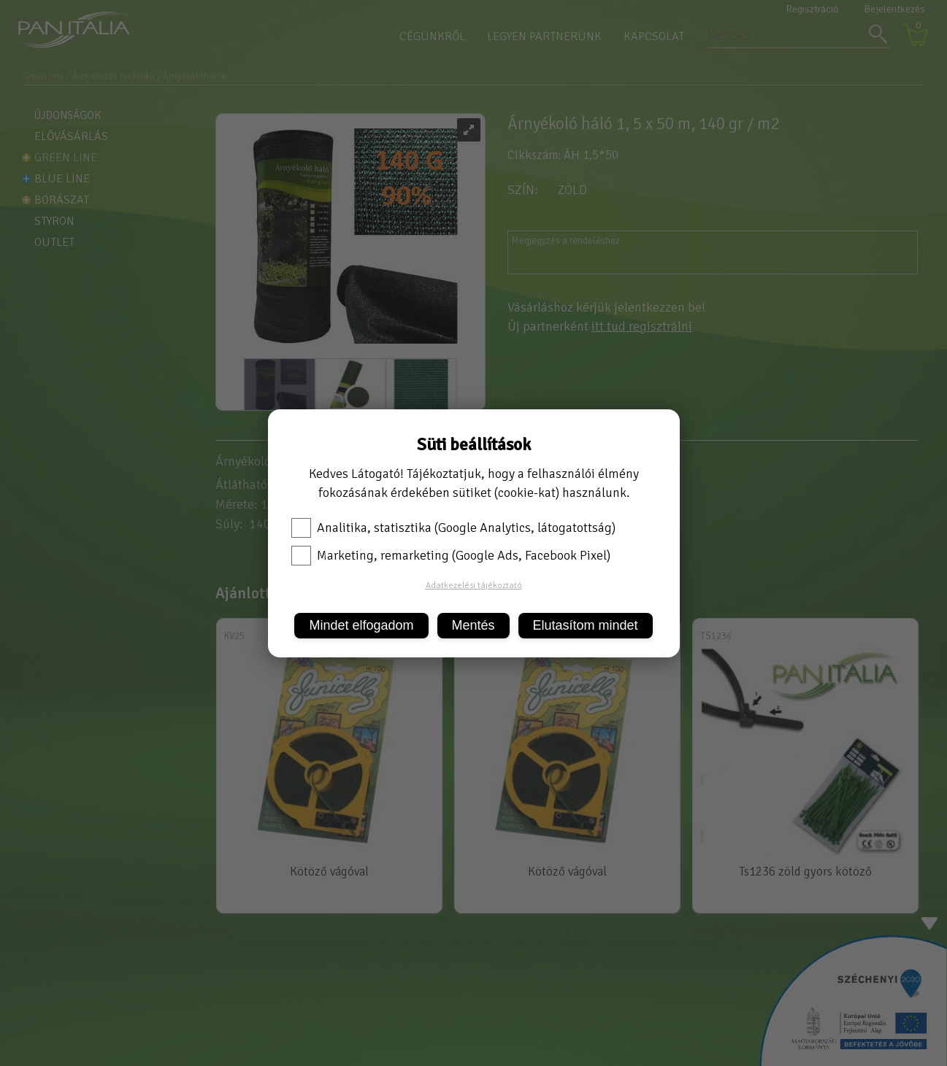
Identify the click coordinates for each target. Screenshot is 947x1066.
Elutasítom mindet (585, 625)
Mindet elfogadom (361, 625)
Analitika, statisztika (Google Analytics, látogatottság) (453, 527)
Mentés (473, 625)
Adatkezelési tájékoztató (474, 585)
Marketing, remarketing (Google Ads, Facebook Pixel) (450, 555)
